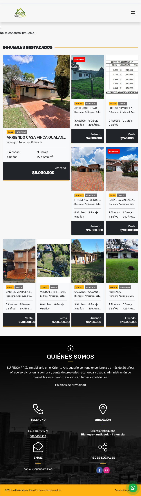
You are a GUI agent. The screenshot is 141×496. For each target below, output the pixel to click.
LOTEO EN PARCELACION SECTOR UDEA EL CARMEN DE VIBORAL (122, 108)
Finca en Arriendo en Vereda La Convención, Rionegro (87, 199)
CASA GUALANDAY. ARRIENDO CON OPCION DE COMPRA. (122, 199)
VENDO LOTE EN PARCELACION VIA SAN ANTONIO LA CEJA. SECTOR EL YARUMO (53, 291)
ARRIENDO (115, 291)
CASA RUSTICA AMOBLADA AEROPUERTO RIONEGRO (87, 291)
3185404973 (38, 436)
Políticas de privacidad (70, 385)
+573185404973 (38, 431)
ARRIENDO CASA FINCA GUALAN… (36, 137)
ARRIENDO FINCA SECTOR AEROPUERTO (87, 108)
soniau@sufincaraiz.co (38, 469)
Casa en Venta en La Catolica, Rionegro (19, 291)
